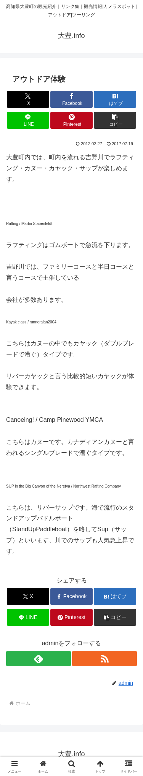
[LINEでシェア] (28, 120)
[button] (115, 120)
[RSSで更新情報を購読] (104, 658)
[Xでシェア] (28, 99)
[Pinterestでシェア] (71, 120)
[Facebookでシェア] (71, 99)
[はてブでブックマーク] (115, 99)
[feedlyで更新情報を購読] (38, 658)
